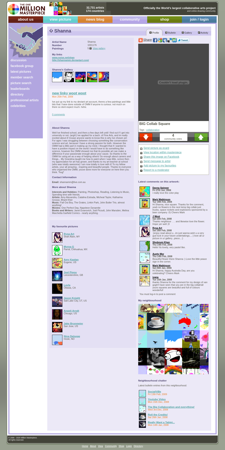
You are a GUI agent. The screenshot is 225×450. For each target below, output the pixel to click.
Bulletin (170, 32)
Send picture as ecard (156, 148)
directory (17, 94)
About (93, 446)
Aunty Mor (158, 254)
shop (164, 19)
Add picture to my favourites (159, 165)
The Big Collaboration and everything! (171, 406)
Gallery (187, 32)
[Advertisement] (23, 124)
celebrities (18, 106)
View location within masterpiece (162, 152)
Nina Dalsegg (72, 336)
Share (147, 40)
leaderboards (20, 88)
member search (22, 77)
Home (85, 446)
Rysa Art (69, 233)
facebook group (22, 66)
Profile (154, 32)
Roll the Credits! (158, 414)
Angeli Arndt (71, 310)
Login (129, 446)
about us (25, 19)
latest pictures (21, 71)
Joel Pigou (70, 272)
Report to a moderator (156, 170)
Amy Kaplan (71, 259)
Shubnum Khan (161, 242)
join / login (199, 19)
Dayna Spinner (160, 187)
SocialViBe (154, 391)
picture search (21, 83)
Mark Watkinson (161, 199)
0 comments (58, 114)
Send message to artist (157, 161)
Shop (121, 446)
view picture (60, 19)
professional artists (25, 100)
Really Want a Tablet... (161, 422)
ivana (155, 277)
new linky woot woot (69, 93)
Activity (203, 32)
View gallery (99, 48)
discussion (18, 60)
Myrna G (69, 246)
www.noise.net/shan (63, 57)
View (100, 446)
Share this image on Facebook (161, 156)
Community (111, 446)
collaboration (152, 129)
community (130, 19)
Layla (67, 285)
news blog (95, 19)
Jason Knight (72, 297)
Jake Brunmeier (73, 323)
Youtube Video (157, 399)
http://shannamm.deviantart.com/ (70, 60)
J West (156, 216)
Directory (138, 446)
